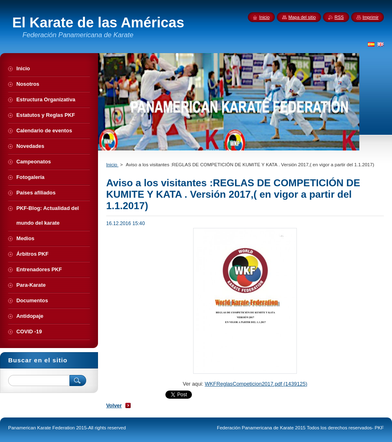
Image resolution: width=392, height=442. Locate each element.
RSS (338, 17)
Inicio (112, 164)
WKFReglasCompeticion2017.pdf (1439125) (256, 384)
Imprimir (371, 17)
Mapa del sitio (302, 17)
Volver (114, 405)
